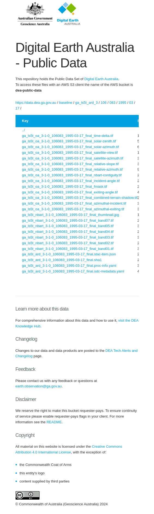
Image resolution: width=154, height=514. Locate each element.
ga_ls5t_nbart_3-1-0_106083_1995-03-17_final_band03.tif (68, 237)
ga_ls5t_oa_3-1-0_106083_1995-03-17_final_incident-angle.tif (71, 181)
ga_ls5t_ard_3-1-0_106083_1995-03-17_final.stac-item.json (69, 254)
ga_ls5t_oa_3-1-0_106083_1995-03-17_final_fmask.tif (64, 186)
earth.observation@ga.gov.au (39, 386)
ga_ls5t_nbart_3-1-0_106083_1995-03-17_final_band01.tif (68, 249)
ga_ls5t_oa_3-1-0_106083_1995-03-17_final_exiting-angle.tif (70, 192)
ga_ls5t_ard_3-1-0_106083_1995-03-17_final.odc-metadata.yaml (73, 271)
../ (23, 130)
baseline (65, 103)
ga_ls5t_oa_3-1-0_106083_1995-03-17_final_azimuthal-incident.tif (74, 203)
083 (113, 103)
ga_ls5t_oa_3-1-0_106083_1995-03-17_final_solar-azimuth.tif (70, 147)
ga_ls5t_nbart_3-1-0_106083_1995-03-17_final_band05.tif (68, 226)
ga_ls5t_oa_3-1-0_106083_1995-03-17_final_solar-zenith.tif (69, 141)
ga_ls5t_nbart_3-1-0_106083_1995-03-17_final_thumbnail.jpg (70, 215)
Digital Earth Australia (101, 79)
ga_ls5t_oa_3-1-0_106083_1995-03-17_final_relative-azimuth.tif (72, 169)
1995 (122, 103)
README (54, 422)
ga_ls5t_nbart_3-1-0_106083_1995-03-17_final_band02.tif (68, 243)
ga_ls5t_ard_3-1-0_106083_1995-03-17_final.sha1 (62, 260)
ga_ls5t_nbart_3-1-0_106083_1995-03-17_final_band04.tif (68, 232)
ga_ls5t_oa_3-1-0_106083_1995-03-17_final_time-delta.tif (67, 136)
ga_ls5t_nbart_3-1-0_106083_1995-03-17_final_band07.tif (68, 220)
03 (131, 103)
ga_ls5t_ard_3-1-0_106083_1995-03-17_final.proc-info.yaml (69, 266)
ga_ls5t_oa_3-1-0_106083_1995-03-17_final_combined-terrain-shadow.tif (80, 198)
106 (104, 103)
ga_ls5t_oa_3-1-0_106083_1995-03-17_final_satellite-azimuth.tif (72, 158)
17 (17, 108)
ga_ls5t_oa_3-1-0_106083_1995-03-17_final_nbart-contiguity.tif (72, 175)
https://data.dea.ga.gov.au (36, 103)
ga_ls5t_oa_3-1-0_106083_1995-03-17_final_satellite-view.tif (70, 153)
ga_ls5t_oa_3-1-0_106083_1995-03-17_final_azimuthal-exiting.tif (73, 209)
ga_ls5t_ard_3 (86, 103)
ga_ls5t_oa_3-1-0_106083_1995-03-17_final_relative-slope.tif (70, 164)
